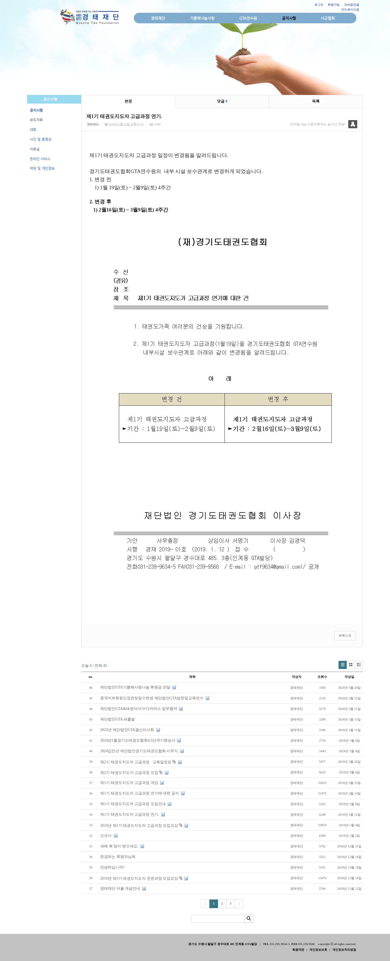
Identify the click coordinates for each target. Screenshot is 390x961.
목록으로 (345, 636)
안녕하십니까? (112, 867)
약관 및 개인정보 (42, 168)
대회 (33, 129)
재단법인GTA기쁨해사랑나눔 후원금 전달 (135, 687)
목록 (316, 101)
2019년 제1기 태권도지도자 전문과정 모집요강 (139, 878)
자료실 (35, 149)
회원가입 (334, 4)
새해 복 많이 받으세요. (119, 846)
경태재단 (158, 18)
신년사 (106, 836)
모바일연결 (351, 4)
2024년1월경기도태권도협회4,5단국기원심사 (137, 740)
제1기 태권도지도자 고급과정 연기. (129, 814)
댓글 (222, 101)
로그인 (318, 4)
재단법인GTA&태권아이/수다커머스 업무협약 (138, 709)
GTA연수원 (248, 18)
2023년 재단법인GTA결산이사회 (127, 730)
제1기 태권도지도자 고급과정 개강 (129, 783)
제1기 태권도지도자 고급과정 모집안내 (133, 804)
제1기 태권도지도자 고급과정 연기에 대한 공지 (139, 793)
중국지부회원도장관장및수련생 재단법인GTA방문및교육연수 (151, 698)
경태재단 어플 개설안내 (120, 888)
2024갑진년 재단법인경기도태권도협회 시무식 (139, 751)
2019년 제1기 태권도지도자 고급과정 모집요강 (139, 826)
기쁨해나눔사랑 (202, 18)
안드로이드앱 (350, 9)
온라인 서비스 (40, 159)
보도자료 (36, 120)
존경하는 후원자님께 (117, 857)
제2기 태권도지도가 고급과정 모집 (129, 773)
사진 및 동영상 (40, 139)
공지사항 (289, 18)
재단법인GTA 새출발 (117, 719)
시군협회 (328, 18)
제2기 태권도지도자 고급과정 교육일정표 (135, 762)
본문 (128, 101)
